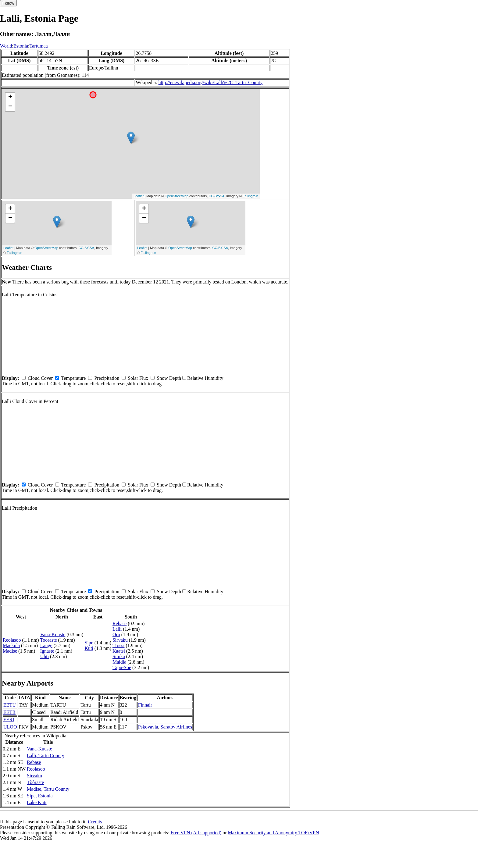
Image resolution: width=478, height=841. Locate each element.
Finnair (145, 704)
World (6, 45)
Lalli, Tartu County (45, 755)
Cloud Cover (40, 378)
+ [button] (10, 97)
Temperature (73, 378)
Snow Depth (169, 378)
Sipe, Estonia (39, 795)
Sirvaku (120, 640)
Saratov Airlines (176, 726)
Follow (8, 3)
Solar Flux (138, 378)
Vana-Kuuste (53, 634)
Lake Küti (36, 802)
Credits (95, 821)
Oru (116, 634)
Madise (10, 651)
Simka (118, 656)
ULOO (10, 726)
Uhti (44, 656)
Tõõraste (35, 782)
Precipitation (106, 378)
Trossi (118, 645)
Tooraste (48, 640)
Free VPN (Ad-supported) (195, 832)
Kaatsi (118, 651)
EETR (9, 712)
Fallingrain (250, 196)
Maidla (119, 662)
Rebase (119, 623)
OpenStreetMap (176, 196)
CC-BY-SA (216, 196)
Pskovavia (148, 726)
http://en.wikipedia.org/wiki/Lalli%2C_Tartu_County (211, 82)
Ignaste (47, 651)
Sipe (88, 642)
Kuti (88, 648)
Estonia (20, 45)
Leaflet (139, 196)
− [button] (10, 106)
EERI (8, 719)
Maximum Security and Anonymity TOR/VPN (273, 832)
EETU (9, 704)
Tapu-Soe (121, 667)
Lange (46, 645)
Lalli (117, 629)
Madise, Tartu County (48, 789)
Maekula (11, 645)
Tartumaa (39, 45)
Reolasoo (12, 640)
